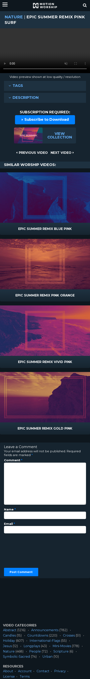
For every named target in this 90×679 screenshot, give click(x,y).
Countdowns (37, 635)
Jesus (7, 646)
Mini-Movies (62, 646)
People (35, 651)
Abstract (9, 630)
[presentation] (20, 550)
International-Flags (45, 641)
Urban (47, 656)
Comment (13, 460)
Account (25, 671)
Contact (43, 671)
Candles (9, 635)
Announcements (44, 630)
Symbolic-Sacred (16, 656)
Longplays (32, 646)
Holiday (9, 641)
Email (9, 524)
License (9, 676)
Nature (14, 17)
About (8, 671)
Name (10, 509)
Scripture (61, 651)
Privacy (60, 671)
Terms (25, 676)
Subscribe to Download (45, 119)
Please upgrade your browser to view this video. (45, 51)
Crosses (69, 635)
